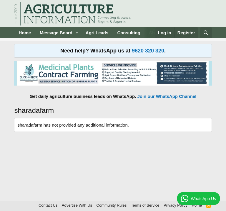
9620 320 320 (148, 51)
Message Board (56, 32)
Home (25, 32)
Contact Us (48, 205)
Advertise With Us (77, 205)
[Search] (206, 32)
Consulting (128, 32)
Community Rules (112, 205)
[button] (77, 32)
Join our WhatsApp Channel (167, 96)
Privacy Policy (175, 205)
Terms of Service (145, 205)
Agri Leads (97, 32)
